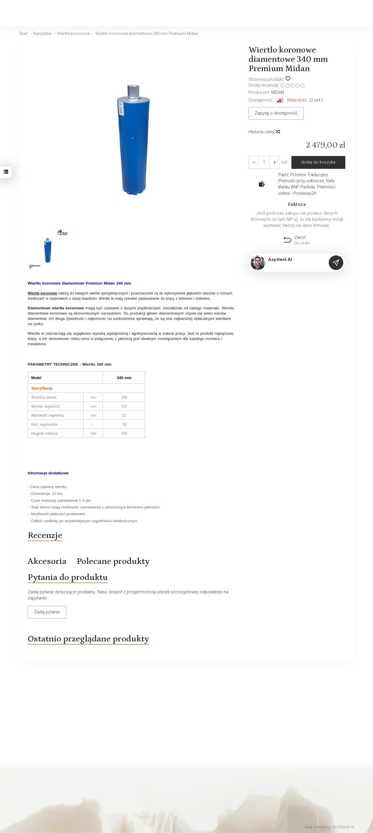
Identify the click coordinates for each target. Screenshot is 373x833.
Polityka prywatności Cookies (47, 765)
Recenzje (45, 535)
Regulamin (29, 780)
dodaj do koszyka (318, 162)
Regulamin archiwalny (40, 772)
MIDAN (277, 92)
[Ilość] (264, 162)
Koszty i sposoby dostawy (45, 795)
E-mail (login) (223, 694)
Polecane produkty (113, 561)
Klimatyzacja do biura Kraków (218, 772)
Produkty (113, 757)
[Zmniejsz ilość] (274, 162)
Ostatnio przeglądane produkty (88, 639)
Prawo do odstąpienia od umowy (51, 787)
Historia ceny (264, 131)
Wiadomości (116, 780)
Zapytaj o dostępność (276, 113)
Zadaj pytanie (47, 612)
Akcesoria (47, 561)
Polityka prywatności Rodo (45, 803)
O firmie (111, 765)
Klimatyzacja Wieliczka (212, 795)
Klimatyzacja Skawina (211, 780)
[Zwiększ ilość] (253, 162)
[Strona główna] (34, 13)
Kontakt (26, 757)
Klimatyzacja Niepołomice (215, 787)
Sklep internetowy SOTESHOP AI (329, 827)
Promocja (113, 772)
